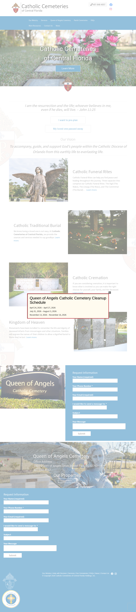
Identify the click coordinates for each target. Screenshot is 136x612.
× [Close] (109, 293)
